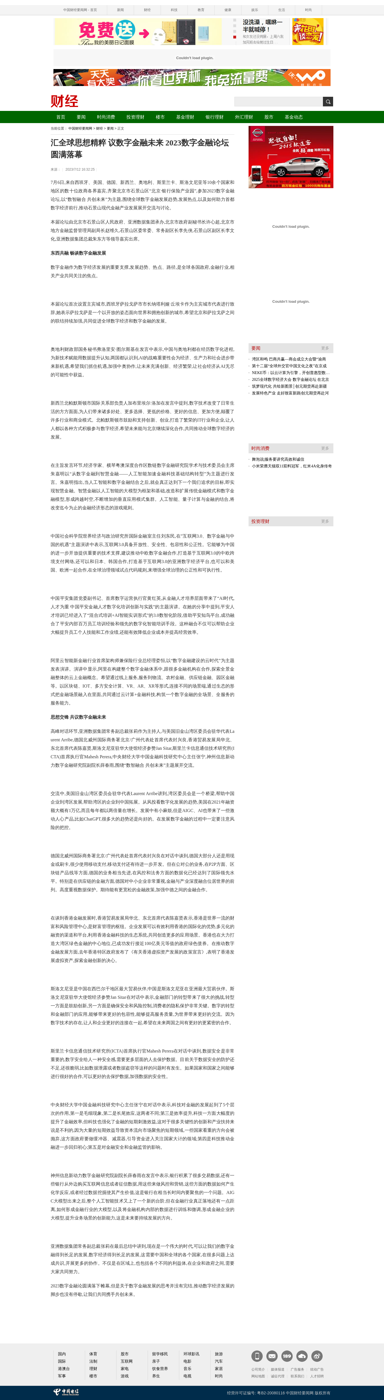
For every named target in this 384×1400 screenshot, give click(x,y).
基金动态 (294, 117)
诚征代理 (277, 1376)
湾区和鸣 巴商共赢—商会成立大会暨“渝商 (289, 359)
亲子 (156, 1361)
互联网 (127, 1361)
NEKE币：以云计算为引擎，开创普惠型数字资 (293, 373)
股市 (268, 117)
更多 (325, 348)
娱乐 (254, 10)
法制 (93, 1361)
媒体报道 (277, 1369)
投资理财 (135, 117)
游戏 (125, 1376)
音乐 (187, 1369)
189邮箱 (287, 1356)
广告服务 (297, 1369)
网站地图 (258, 1376)
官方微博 (317, 1356)
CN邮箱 (272, 1356)
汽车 (219, 1361)
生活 (281, 10)
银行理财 (215, 117)
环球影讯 (191, 1354)
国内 (62, 1354)
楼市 (160, 117)
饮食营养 (160, 1369)
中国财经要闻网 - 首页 (80, 10)
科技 (174, 10)
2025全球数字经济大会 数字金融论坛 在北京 (290, 379)
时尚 (308, 10)
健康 (228, 10)
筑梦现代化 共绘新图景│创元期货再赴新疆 (289, 386)
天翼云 (302, 1356)
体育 (93, 1354)
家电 (125, 1369)
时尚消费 (106, 117)
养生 (156, 1376)
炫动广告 (317, 1369)
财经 (147, 10)
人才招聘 (317, 1376)
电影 (187, 1361)
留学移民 (160, 1354)
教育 (201, 10)
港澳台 (64, 1369)
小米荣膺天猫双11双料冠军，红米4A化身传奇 (292, 466)
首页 (60, 117)
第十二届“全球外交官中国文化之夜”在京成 (289, 366)
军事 (62, 1376)
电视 (187, 1376)
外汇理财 (244, 117)
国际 (62, 1361)
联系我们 (297, 1376)
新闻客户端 (257, 1356)
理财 (93, 1369)
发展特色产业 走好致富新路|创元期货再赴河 (290, 393)
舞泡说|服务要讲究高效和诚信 (278, 459)
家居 (219, 1369)
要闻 (81, 117)
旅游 (219, 1354)
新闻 (120, 10)
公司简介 (258, 1369)
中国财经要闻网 (80, 128)
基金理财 (185, 117)
